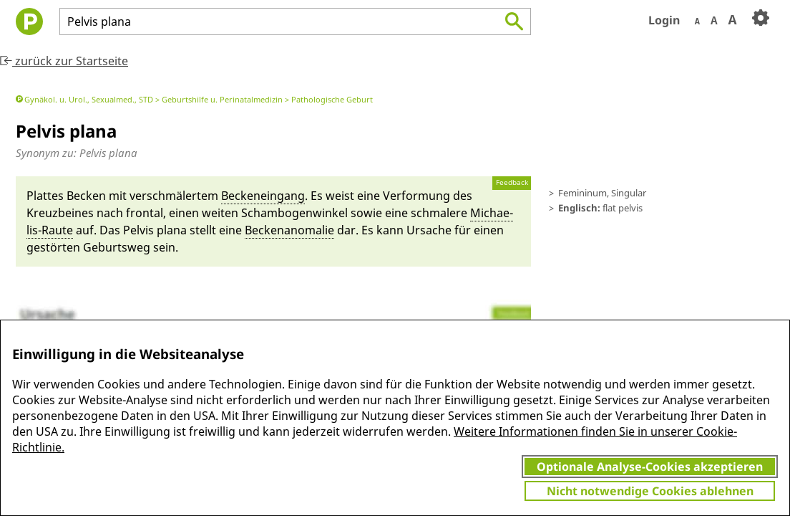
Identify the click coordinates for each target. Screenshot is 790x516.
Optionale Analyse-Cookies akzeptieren (650, 466)
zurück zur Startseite (64, 61)
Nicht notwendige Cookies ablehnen (650, 491)
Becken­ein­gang (263, 196)
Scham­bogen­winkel (294, 213)
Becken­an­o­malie (289, 230)
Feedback (512, 182)
